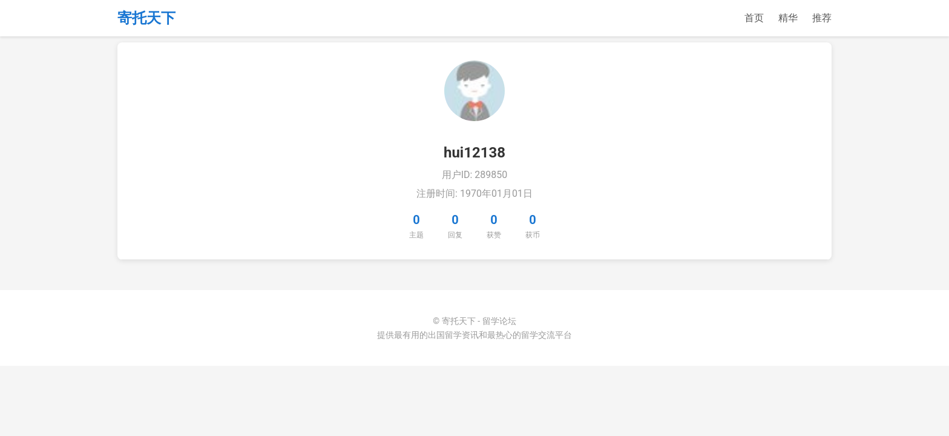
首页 (754, 18)
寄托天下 (146, 18)
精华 (788, 18)
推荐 (822, 18)
